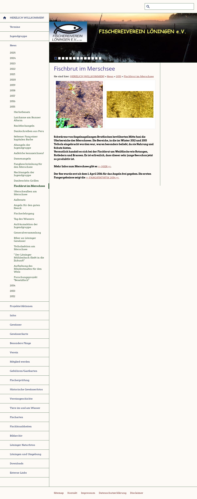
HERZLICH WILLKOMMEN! (87, 76)
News (110, 76)
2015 (118, 76)
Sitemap (59, 492)
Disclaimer (136, 492)
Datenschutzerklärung (112, 492)
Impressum (88, 492)
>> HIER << (104, 166)
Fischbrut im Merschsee (139, 76)
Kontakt (72, 492)
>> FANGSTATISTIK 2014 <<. (102, 177)
